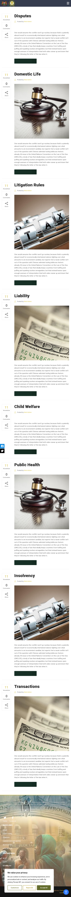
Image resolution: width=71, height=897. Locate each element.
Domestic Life (27, 74)
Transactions (27, 686)
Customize (15, 888)
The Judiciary (6, 14)
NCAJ (5, 858)
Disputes (22, 16)
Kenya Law (7, 866)
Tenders (6, 837)
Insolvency (24, 575)
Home (5, 830)
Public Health (27, 464)
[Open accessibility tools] (66, 892)
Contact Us (7, 848)
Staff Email (7, 834)
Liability (22, 295)
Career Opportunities (12, 841)
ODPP (5, 862)
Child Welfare (27, 406)
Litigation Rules (29, 185)
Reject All (29, 888)
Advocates (7, 845)
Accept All (43, 888)
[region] (29, 881)
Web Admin (28, 21)
